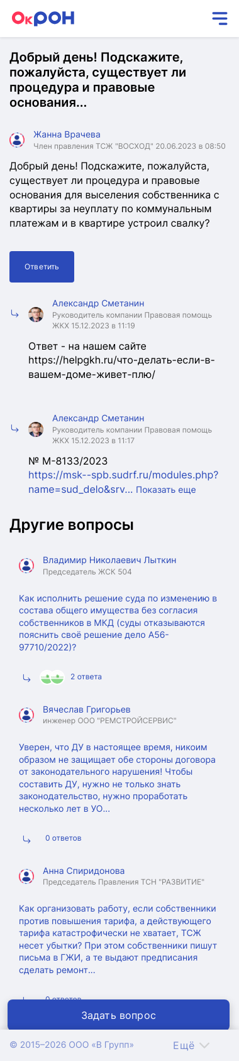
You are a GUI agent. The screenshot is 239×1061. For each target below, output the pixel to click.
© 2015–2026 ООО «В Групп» (71, 1045)
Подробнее (199, 679)
